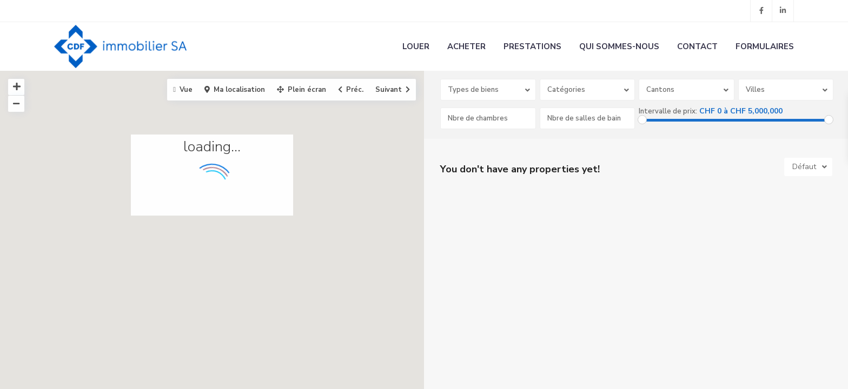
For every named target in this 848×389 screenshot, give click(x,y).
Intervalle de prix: (668, 111)
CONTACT (697, 46)
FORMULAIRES (765, 46)
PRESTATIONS (532, 46)
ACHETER (466, 46)
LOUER (415, 46)
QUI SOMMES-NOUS (619, 46)
